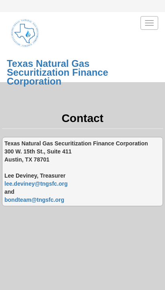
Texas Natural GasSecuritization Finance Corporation (57, 65)
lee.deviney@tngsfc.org (36, 183)
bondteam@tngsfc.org (34, 200)
